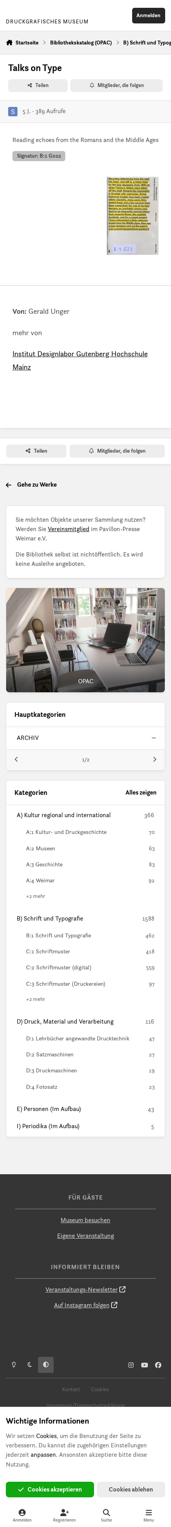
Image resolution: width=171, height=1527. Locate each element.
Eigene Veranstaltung (85, 1235)
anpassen (43, 1454)
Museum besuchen (85, 1220)
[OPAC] (85, 640)
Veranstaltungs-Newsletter (81, 1289)
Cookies (100, 1389)
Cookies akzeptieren (50, 1489)
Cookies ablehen (131, 1489)
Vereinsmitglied (68, 529)
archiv (28, 737)
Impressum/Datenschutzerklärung (85, 1405)
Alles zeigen (141, 792)
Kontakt (71, 1389)
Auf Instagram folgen (82, 1305)
